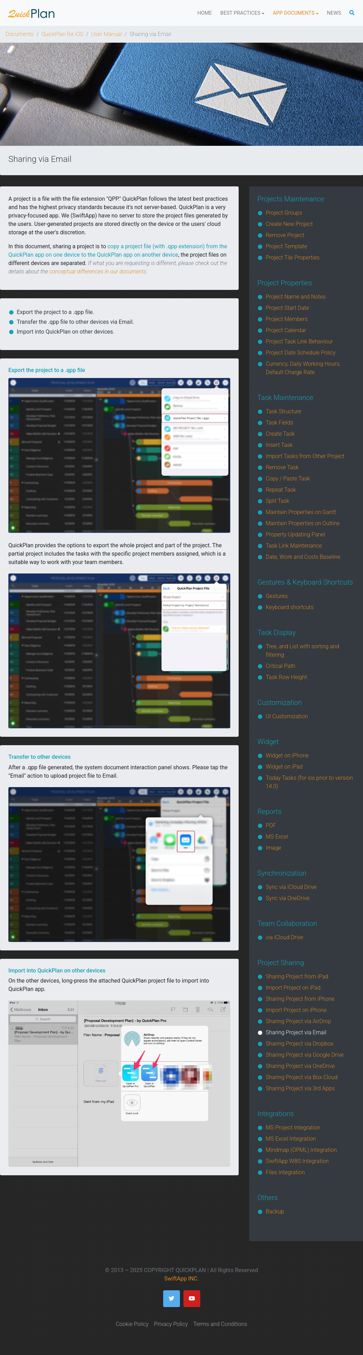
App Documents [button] (293, 13)
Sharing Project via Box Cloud (301, 1077)
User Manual (106, 34)
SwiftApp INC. (181, 1278)
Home (204, 13)
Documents (20, 34)
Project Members (287, 319)
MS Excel (277, 836)
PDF (271, 825)
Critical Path (281, 666)
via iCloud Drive (284, 937)
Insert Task (279, 445)
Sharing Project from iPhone (300, 999)
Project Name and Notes (296, 296)
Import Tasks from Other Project (305, 456)
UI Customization (287, 716)
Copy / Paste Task (288, 478)
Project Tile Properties (293, 257)
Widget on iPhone (287, 755)
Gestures (277, 596)
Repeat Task (281, 489)
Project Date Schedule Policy (301, 352)
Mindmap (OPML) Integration (301, 1150)
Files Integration (285, 1172)
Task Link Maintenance (294, 545)
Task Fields (279, 422)
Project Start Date (287, 308)
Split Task (277, 501)
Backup (275, 1211)
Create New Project (289, 224)
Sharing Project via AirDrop (298, 1021)
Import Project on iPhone (296, 1010)
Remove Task (282, 467)
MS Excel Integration (291, 1138)
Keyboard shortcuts (290, 607)
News (334, 13)
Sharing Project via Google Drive (305, 1054)
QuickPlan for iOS (63, 34)
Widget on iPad (284, 766)
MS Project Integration (293, 1127)
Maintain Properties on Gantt (301, 512)
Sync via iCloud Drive (291, 887)
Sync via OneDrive (288, 898)
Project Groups (284, 212)
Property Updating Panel (295, 534)
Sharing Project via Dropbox (299, 1043)
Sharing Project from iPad (297, 976)
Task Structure (284, 411)
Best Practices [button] (240, 13)
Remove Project (285, 235)
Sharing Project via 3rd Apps (300, 1088)
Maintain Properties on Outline (303, 523)
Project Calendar (286, 330)
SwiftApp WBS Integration (297, 1161)
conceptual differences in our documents (97, 271)
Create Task (280, 433)
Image (273, 847)
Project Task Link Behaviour (299, 341)
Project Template (286, 246)
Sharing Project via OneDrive (300, 1066)
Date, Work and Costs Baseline (303, 557)
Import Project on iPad (293, 987)
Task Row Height (286, 677)
